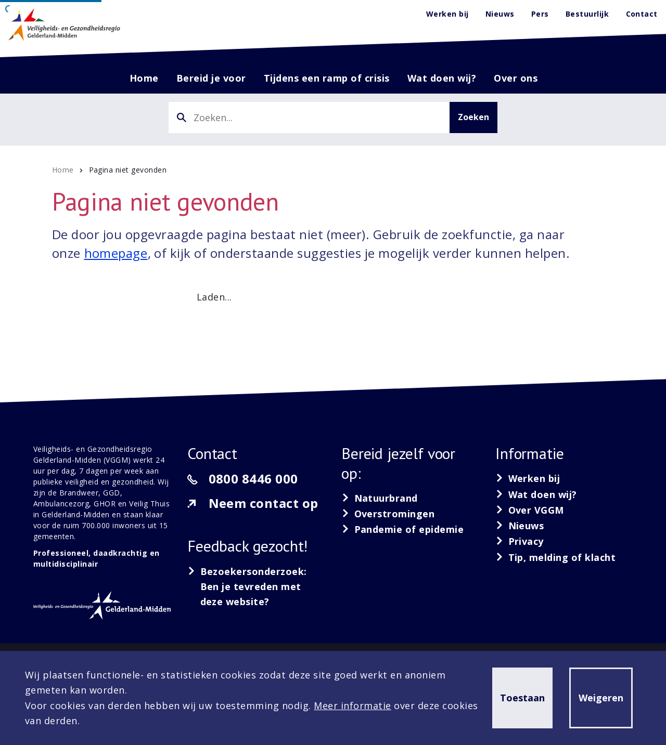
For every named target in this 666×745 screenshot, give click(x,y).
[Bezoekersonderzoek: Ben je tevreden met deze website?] (256, 587)
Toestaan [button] (522, 697)
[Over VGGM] (529, 510)
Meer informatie (352, 705)
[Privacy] (519, 541)
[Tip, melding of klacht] (555, 557)
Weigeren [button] (601, 697)
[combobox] (309, 117)
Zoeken (473, 117)
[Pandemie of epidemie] (402, 529)
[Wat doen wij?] (536, 494)
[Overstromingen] (388, 513)
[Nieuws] (519, 525)
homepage (116, 253)
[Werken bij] (527, 478)
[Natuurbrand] (379, 498)
